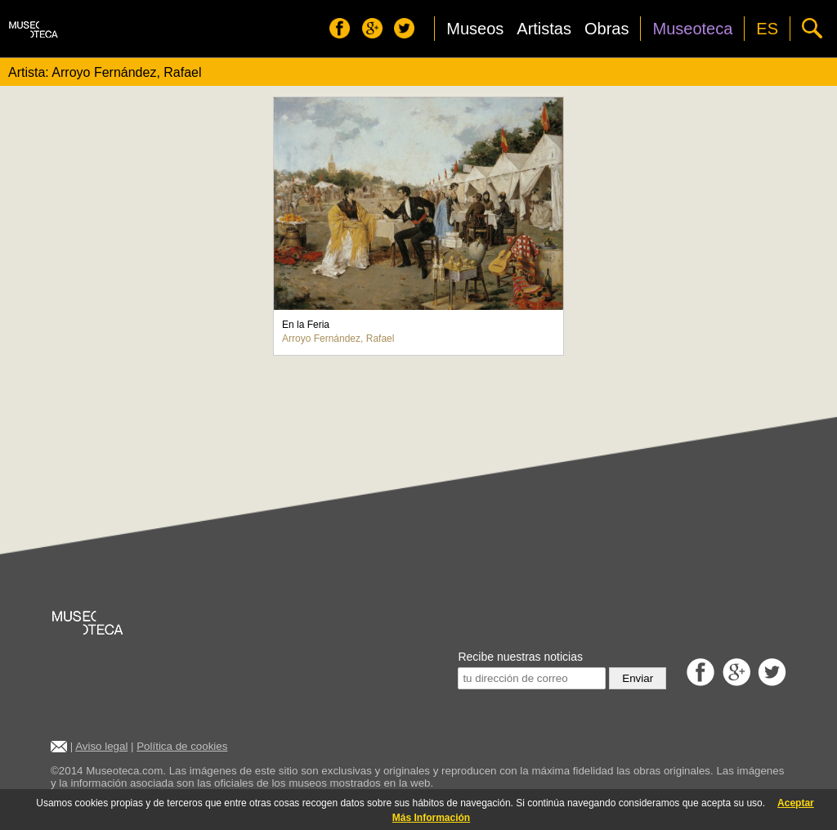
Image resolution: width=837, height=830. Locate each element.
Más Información (431, 817)
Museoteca (692, 29)
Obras (606, 29)
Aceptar (795, 803)
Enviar (637, 678)
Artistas (544, 29)
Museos (475, 29)
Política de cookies (182, 746)
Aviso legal (101, 746)
